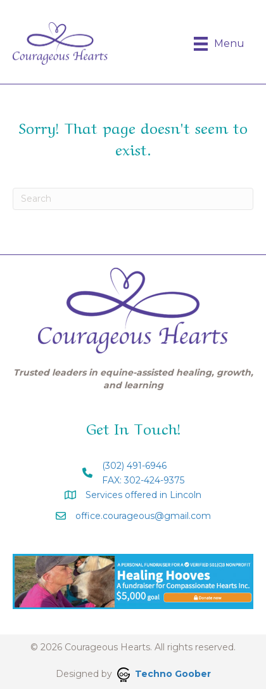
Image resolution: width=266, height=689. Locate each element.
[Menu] (219, 44)
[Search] (133, 199)
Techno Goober (164, 673)
